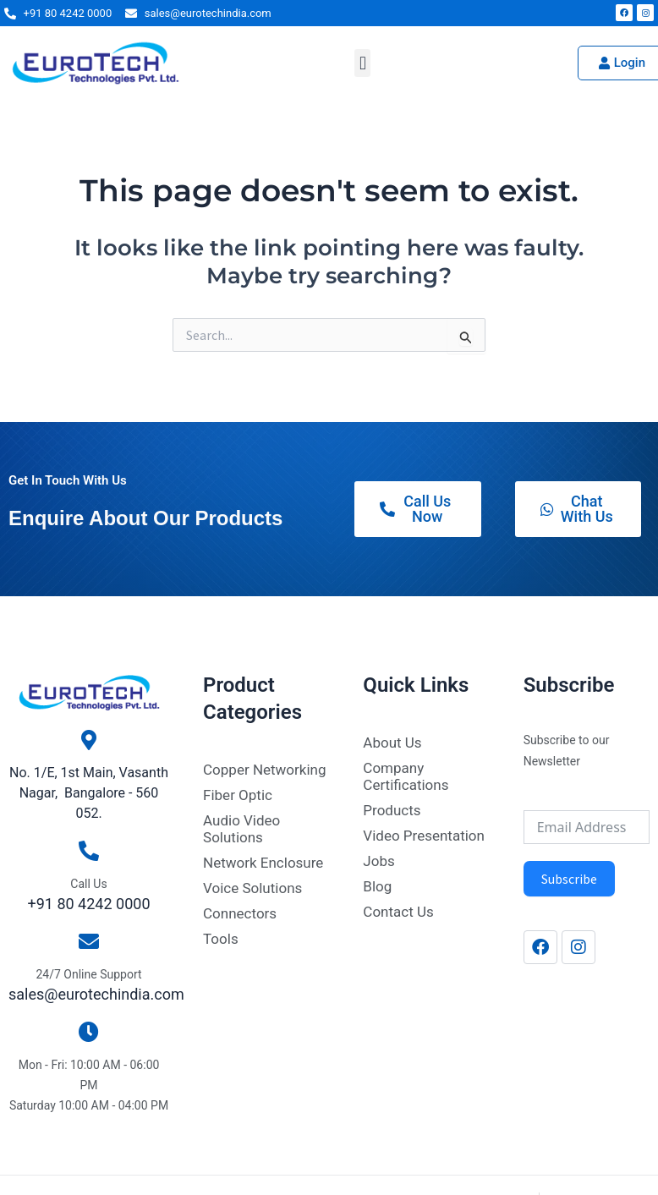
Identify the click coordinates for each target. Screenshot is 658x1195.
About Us (392, 742)
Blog (377, 886)
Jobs (378, 860)
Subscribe (569, 878)
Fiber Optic (237, 795)
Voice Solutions (252, 888)
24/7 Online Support (88, 974)
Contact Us (398, 911)
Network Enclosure (263, 862)
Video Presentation (424, 835)
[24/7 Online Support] (89, 941)
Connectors (240, 913)
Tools (221, 938)
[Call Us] (89, 851)
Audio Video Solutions (241, 829)
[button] (362, 63)
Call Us (88, 884)
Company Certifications (405, 776)
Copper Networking (264, 769)
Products (391, 810)
